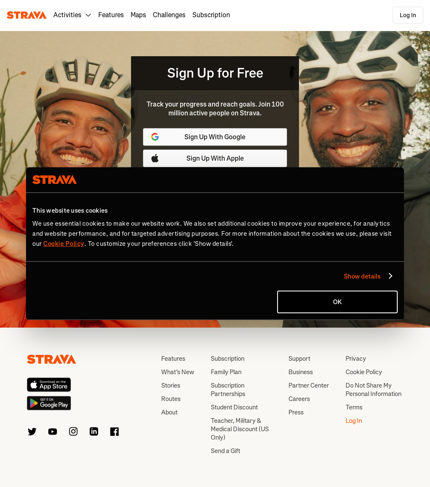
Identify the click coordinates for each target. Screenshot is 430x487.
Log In (408, 15)
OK (337, 302)
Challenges (169, 14)
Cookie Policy (364, 372)
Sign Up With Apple (197, 158)
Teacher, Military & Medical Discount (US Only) (240, 429)
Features (111, 14)
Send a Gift (225, 451)
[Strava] (27, 15)
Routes (171, 399)
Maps (138, 14)
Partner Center (308, 385)
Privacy (356, 358)
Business (300, 372)
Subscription (211, 14)
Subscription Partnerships (228, 389)
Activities (72, 14)
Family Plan (226, 372)
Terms (354, 407)
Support (299, 358)
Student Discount (234, 407)
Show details (362, 276)
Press (296, 412)
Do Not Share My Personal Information (373, 389)
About (169, 412)
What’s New (177, 372)
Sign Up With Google (198, 137)
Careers (299, 399)
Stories (170, 385)
